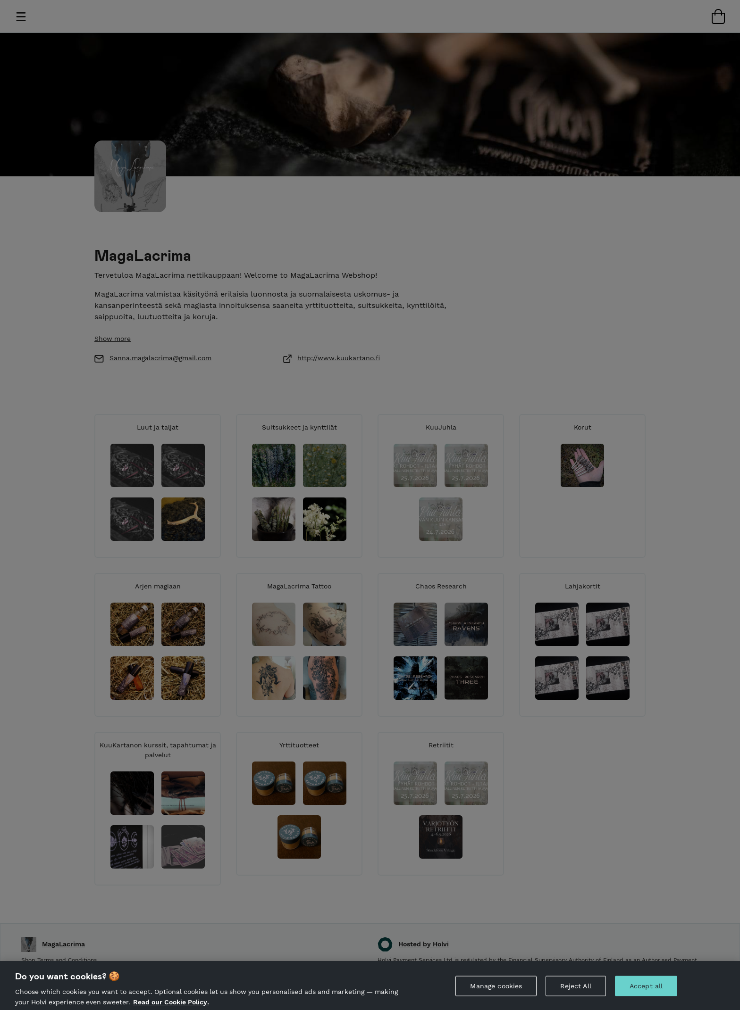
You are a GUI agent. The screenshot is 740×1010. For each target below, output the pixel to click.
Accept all (646, 995)
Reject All (575, 995)
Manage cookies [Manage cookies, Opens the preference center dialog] (496, 995)
